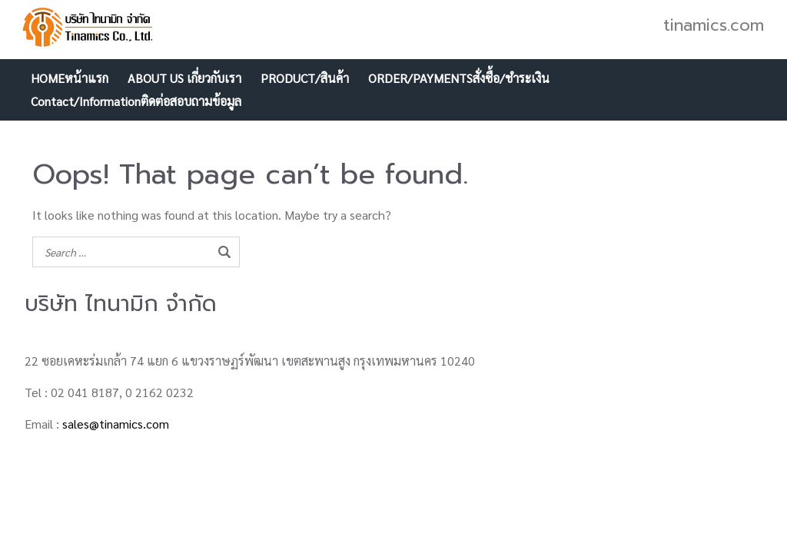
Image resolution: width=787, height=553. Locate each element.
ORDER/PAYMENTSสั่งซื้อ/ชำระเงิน (459, 78)
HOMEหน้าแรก (69, 78)
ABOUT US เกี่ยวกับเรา (184, 78)
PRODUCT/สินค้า (305, 78)
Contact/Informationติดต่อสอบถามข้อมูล (136, 101)
